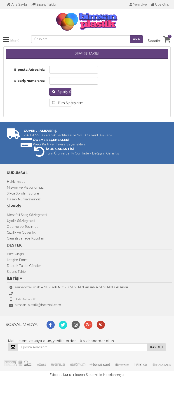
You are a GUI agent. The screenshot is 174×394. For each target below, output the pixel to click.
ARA (136, 39)
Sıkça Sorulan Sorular (23, 193)
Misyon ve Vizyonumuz (25, 187)
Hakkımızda (16, 182)
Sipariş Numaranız (29, 81)
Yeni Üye (138, 4)
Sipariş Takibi (43, 4)
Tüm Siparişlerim (61, 103)
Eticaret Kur (58, 375)
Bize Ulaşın (15, 254)
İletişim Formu (18, 260)
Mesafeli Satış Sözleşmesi (27, 215)
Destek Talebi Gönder (24, 266)
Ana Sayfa (17, 4)
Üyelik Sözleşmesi (21, 221)
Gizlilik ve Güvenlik (21, 232)
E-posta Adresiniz (29, 70)
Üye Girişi (160, 4)
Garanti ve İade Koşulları (25, 238)
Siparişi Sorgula (61, 92)
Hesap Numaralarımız (24, 199)
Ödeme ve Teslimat (22, 227)
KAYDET (156, 347)
